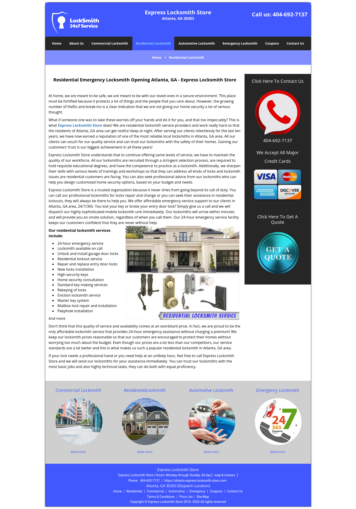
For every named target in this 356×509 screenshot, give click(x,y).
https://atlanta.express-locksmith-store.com (195, 480)
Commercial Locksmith (109, 43)
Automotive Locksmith (197, 43)
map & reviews (225, 475)
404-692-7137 (290, 14)
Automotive (177, 491)
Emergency (197, 491)
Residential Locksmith (153, 43)
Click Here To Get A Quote (278, 219)
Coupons (272, 43)
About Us (76, 43)
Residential (134, 491)
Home (56, 43)
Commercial (155, 491)
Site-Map (203, 497)
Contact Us (295, 43)
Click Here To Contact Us (278, 81)
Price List (186, 497)
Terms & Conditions (161, 497)
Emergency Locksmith (239, 43)
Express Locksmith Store (80, 125)
